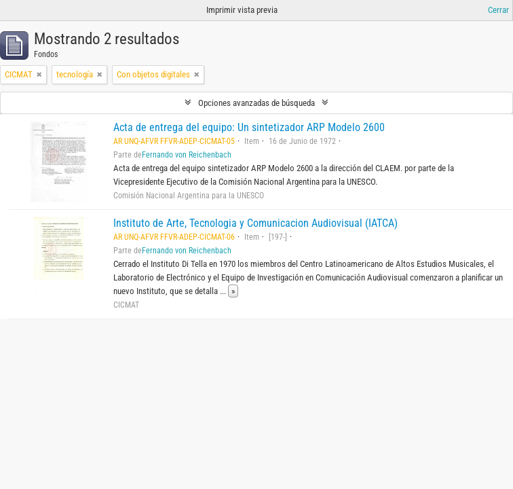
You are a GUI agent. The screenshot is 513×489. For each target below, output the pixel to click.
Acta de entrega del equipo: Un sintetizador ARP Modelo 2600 (249, 127)
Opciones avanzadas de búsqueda (256, 103)
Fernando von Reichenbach (186, 155)
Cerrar (498, 10)
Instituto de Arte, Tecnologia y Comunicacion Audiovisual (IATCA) (255, 223)
